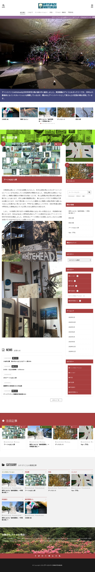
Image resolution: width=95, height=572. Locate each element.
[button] (4, 112)
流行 (83, 196)
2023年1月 (72, 317)
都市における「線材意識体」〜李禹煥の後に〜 (46, 120)
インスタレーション (41, 12)
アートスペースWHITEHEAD (53, 565)
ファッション (71, 196)
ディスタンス (61, 119)
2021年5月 (72, 337)
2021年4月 (72, 341)
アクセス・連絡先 (60, 12)
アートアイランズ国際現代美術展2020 (14, 394)
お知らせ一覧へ (56, 400)
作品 (51, 12)
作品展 (59, 144)
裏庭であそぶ (24, 119)
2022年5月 (72, 327)
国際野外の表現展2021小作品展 (12, 386)
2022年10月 (72, 322)
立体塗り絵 (5, 119)
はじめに (22, 12)
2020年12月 (72, 346)
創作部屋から (75, 301)
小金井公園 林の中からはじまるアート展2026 (17, 361)
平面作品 (70, 12)
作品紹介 (74, 291)
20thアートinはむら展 (10, 378)
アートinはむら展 (10, 179)
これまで (30, 12)
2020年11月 (72, 351)
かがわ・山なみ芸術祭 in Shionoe (13, 369)
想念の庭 (78, 119)
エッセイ (90, 164)
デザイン (78, 196)
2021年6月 (72, 332)
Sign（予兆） (71, 160)
